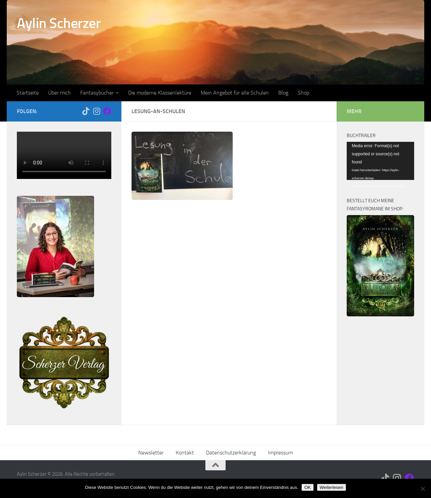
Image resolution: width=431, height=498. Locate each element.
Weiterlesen (331, 487)
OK (307, 487)
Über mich (59, 92)
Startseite (28, 92)
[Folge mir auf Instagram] (96, 111)
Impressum (280, 452)
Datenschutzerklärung (231, 452)
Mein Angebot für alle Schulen (235, 92)
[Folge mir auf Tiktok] (86, 111)
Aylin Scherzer (58, 23)
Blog (283, 92)
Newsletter (151, 452)
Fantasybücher (97, 92)
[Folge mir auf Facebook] (107, 111)
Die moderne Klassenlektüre (159, 92)
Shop (303, 92)
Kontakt (185, 452)
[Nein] (422, 488)
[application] (380, 161)
